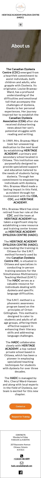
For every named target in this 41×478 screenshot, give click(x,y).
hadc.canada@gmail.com (21, 466)
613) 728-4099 (22, 459)
